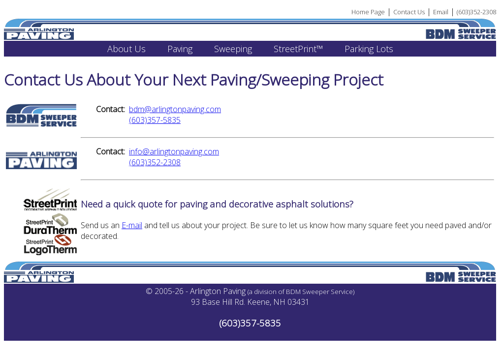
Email (440, 11)
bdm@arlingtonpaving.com (175, 109)
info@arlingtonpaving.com (174, 151)
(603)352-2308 (476, 11)
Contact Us (409, 11)
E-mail (132, 225)
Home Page (368, 11)
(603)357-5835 (155, 120)
